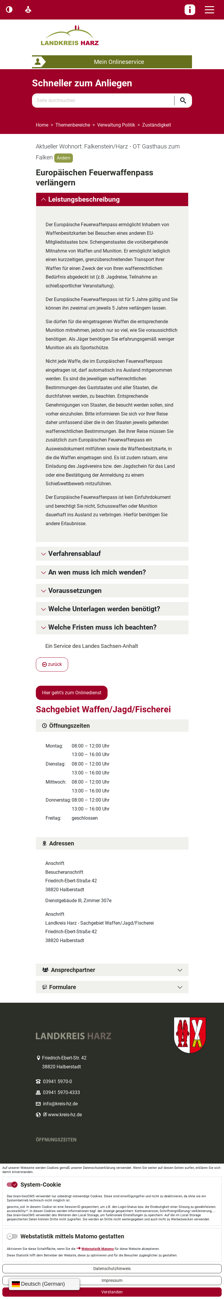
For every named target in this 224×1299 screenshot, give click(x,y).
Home (42, 125)
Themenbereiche (72, 125)
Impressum (112, 1280)
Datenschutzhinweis (112, 1268)
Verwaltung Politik (116, 125)
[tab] (112, 199)
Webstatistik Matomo (97, 1249)
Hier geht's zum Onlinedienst (71, 692)
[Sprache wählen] (44, 1284)
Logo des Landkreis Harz (77, 32)
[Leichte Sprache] (28, 10)
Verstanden (112, 1292)
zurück (52, 664)
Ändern (63, 158)
